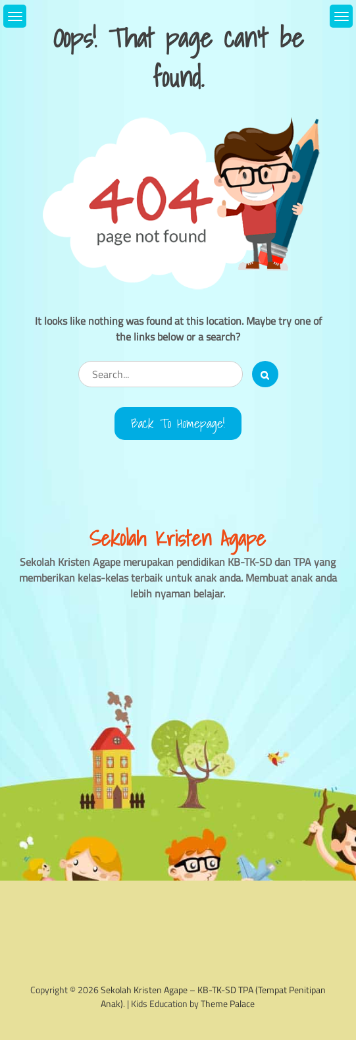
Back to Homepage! (178, 423)
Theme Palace (228, 1003)
